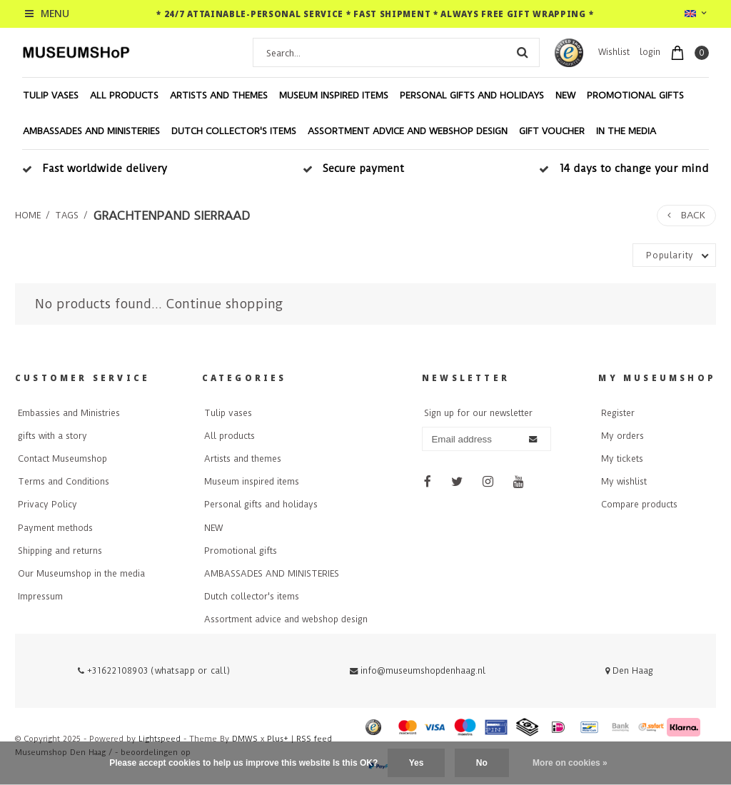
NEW (565, 95)
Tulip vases (51, 95)
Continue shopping (224, 303)
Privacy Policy (47, 505)
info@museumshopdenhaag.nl (417, 671)
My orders (622, 436)
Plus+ (277, 739)
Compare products (639, 505)
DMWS (245, 739)
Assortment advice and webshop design (408, 131)
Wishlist (614, 52)
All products (124, 95)
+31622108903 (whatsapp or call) (154, 671)
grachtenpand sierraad (171, 215)
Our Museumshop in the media (81, 574)
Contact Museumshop (62, 459)
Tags (67, 216)
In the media (626, 131)
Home (28, 216)
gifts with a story (52, 436)
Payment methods (55, 528)
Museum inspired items (333, 95)
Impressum (40, 597)
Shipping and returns (60, 551)
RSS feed (314, 739)
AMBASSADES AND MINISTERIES (91, 131)
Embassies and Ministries (69, 413)
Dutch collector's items (233, 131)
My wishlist (624, 482)
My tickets (622, 459)
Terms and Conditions (63, 482)
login (650, 52)
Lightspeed (159, 739)
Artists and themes (219, 95)
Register (618, 413)
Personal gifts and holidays (472, 95)
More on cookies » (570, 763)
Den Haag (629, 671)
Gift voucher (552, 131)
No (482, 763)
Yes (416, 763)
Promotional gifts (635, 95)
